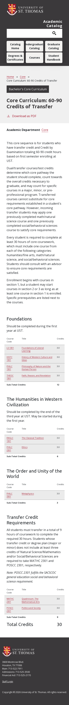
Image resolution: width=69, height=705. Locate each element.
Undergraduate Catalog (34, 46)
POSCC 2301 (10, 609)
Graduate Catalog (53, 46)
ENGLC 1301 (10, 439)
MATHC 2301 (10, 600)
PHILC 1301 (9, 368)
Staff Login (7, 681)
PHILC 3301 (9, 495)
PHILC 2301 (9, 449)
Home (10, 76)
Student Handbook (53, 57)
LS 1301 (10, 347)
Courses (34, 57)
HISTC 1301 (9, 359)
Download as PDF (21, 116)
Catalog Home (15, 46)
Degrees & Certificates (15, 57)
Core (23, 76)
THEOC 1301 (10, 377)
